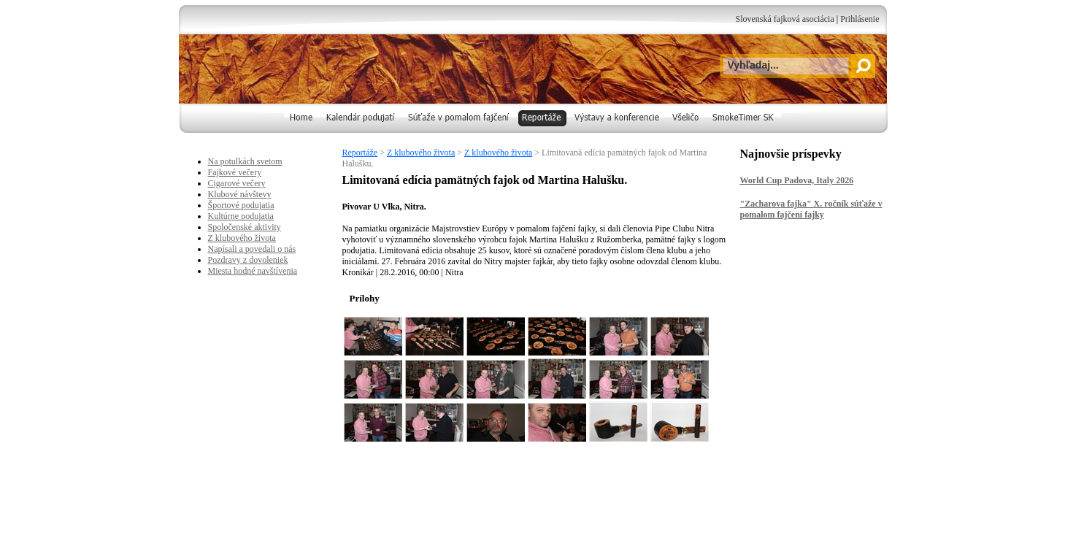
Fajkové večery (235, 172)
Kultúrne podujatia (241, 216)
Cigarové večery (237, 183)
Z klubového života (421, 152)
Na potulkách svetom (245, 161)
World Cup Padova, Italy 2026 (797, 180)
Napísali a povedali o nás (252, 249)
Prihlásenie (859, 19)
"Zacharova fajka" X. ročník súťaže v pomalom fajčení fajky (811, 209)
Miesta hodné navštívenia (253, 271)
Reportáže (360, 152)
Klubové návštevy (240, 194)
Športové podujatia (241, 205)
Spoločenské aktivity (244, 227)
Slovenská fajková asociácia (784, 19)
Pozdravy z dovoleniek (248, 260)
